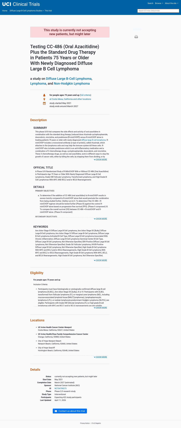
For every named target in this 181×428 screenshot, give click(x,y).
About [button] (171, 3)
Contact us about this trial (70, 411)
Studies (26, 11)
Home (4, 11)
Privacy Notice (85, 423)
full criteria (85, 95)
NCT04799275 (60, 388)
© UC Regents (96, 423)
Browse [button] (158, 3)
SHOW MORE (100, 159)
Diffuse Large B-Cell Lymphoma (69, 79)
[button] (136, 37)
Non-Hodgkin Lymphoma (72, 83)
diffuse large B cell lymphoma (93, 140)
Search (150, 3)
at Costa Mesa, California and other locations (70, 99)
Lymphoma (38, 83)
